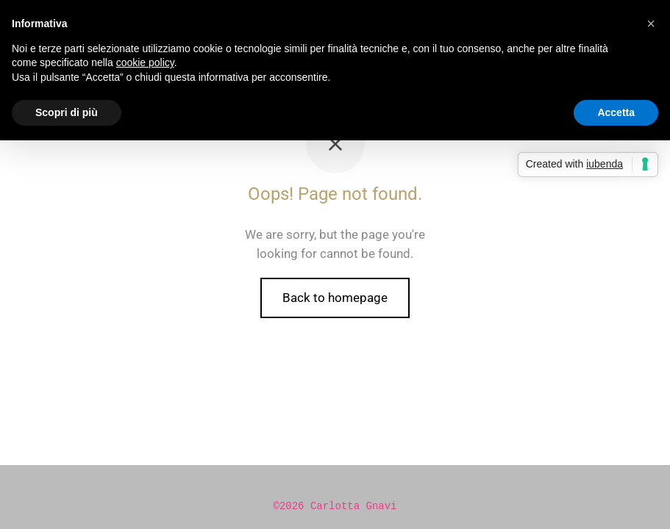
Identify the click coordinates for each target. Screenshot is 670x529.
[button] (651, 23)
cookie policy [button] (145, 62)
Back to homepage (335, 297)
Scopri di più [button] (66, 112)
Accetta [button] (616, 112)
